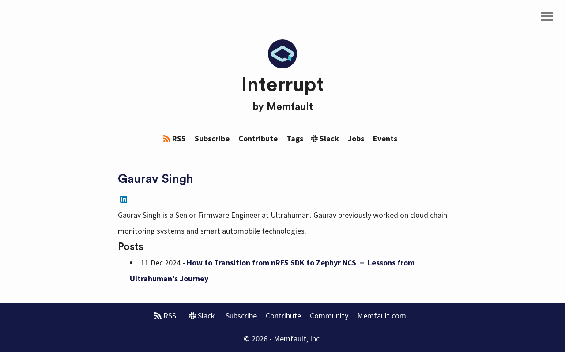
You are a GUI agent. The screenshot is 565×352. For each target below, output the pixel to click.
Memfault (290, 107)
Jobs (356, 138)
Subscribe (212, 138)
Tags (294, 138)
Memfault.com (381, 315)
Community (329, 315)
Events (385, 138)
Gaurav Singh (155, 179)
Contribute (258, 138)
